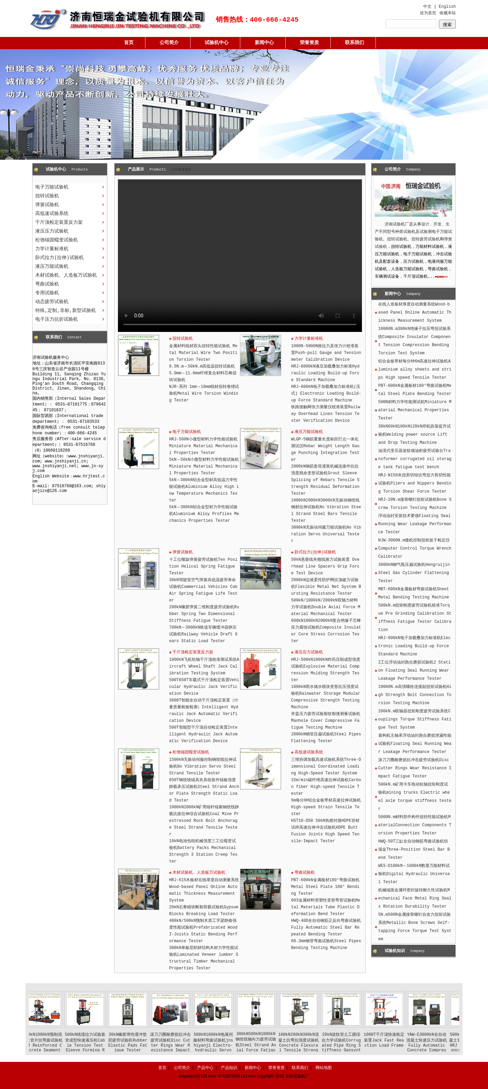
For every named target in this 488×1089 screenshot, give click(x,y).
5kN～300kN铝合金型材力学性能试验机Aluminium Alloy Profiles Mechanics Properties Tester (204, 514)
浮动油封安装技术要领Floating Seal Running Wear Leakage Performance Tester (414, 524)
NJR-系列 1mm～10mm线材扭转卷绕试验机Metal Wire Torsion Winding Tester (204, 393)
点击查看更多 (181, 170)
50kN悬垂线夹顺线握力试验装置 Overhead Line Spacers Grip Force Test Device (325, 566)
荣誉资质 (309, 42)
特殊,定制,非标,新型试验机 (65, 310)
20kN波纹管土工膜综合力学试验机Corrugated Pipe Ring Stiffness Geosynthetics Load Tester (353, 1047)
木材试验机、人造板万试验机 (66, 275)
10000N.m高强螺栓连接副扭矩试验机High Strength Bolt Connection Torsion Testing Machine (414, 695)
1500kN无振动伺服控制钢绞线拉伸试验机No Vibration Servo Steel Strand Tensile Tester (203, 766)
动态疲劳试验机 (51, 301)
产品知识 (229, 1067)
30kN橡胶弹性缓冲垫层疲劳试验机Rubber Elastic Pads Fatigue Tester (140, 1042)
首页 (129, 42)
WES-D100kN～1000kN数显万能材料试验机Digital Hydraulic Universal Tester (414, 874)
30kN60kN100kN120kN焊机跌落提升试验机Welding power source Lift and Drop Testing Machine (414, 434)
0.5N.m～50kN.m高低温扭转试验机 (202, 366)
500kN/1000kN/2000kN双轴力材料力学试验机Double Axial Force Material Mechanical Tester (325, 607)
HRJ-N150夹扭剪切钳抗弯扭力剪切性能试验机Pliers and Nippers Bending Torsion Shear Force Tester (414, 483)
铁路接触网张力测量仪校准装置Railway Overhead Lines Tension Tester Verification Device (325, 414)
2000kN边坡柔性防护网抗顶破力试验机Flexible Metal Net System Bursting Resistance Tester (326, 587)
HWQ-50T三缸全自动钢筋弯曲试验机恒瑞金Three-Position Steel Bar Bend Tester (414, 849)
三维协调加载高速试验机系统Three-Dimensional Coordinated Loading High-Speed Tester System (326, 766)
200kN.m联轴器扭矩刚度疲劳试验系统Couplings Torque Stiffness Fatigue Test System (414, 719)
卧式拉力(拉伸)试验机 (59, 257)
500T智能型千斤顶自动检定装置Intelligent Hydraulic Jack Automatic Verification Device (203, 734)
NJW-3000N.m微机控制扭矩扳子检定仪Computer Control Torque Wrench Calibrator (414, 548)
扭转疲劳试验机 (425, 239)
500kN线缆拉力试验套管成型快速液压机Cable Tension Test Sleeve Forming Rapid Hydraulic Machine (97, 1047)
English (447, 6)
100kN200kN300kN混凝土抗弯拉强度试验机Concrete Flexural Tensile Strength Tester (311, 1044)
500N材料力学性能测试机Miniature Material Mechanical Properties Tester (414, 410)
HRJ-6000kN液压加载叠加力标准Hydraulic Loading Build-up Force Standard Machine (325, 373)
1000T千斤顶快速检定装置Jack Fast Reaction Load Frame (396, 1040)
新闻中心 (264, 42)
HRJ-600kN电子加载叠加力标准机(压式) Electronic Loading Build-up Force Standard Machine (326, 393)
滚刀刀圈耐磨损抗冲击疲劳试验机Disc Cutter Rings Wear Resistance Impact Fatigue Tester (414, 768)
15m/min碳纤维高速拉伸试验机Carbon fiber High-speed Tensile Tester (326, 787)
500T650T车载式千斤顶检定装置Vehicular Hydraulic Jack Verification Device (204, 687)
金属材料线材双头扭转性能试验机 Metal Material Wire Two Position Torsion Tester (203, 353)
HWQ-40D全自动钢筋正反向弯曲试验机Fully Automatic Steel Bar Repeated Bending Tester (326, 927)
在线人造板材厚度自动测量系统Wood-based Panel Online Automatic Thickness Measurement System (414, 312)
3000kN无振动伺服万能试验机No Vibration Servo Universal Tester (326, 534)
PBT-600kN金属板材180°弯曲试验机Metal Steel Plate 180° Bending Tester (325, 887)
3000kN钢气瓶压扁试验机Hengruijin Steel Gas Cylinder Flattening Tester (414, 572)
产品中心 (205, 1067)
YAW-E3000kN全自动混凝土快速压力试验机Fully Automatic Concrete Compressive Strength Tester (439, 1047)
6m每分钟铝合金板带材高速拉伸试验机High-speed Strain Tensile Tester (326, 807)
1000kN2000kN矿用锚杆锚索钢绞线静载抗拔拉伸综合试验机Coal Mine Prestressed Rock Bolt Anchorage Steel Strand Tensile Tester (204, 821)
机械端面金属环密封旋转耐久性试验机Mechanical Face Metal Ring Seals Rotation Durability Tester (414, 898)
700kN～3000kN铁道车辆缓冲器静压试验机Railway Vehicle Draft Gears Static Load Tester (203, 634)
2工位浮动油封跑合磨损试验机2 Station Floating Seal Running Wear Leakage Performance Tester (414, 670)
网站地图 (324, 1067)
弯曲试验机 (47, 284)
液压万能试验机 (51, 266)
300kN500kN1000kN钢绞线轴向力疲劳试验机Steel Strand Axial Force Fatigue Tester (268, 1044)
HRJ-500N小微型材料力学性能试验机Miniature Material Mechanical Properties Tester (203, 446)
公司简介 (169, 42)
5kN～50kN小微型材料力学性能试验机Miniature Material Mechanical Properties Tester (204, 466)
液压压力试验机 (51, 231)
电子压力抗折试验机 (56, 319)
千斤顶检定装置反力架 (59, 222)
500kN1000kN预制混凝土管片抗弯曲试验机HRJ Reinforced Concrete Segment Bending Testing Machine (55, 1047)
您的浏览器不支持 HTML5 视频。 (240, 255)
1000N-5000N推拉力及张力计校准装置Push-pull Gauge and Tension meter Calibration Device (326, 353)
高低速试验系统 (51, 213)
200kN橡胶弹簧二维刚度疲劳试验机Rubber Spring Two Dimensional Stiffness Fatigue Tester (204, 614)
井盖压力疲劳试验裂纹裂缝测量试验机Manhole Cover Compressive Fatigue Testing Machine (325, 721)
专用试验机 (47, 293)
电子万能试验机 (51, 187)
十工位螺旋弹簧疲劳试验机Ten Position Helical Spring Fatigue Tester (203, 566)
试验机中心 (216, 42)
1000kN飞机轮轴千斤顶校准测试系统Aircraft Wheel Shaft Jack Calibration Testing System (204, 666)
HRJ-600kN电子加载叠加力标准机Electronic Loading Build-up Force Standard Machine (414, 646)
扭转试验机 (47, 196)
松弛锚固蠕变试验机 (56, 240)
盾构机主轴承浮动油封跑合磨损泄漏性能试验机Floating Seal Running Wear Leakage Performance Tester (414, 743)
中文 (427, 6)
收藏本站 (448, 13)
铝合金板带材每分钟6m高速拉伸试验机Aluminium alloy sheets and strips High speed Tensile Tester (414, 369)
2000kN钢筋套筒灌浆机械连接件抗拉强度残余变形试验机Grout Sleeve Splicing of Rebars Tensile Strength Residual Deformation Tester (325, 480)
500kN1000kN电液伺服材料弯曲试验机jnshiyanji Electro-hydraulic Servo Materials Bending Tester (226, 1047)
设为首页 (428, 13)
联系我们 (354, 42)
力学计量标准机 (51, 249)
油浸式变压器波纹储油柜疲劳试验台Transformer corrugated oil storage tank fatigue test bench (414, 459)
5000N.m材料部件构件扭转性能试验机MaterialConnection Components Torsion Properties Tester (414, 825)
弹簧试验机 (47, 204)
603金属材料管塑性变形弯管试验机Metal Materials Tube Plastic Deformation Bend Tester (325, 907)
